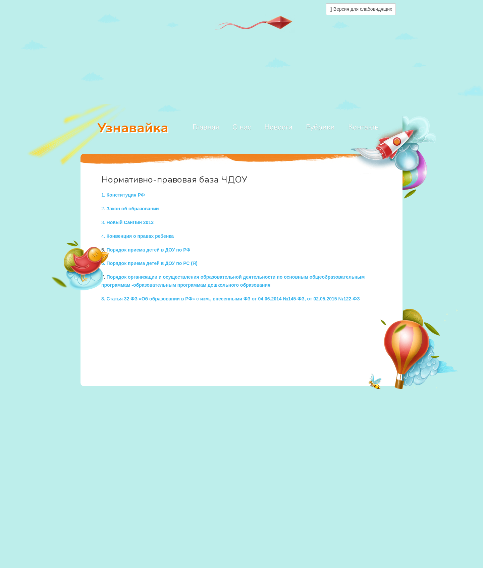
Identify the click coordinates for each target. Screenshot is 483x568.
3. (127, 222)
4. (137, 236)
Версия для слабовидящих (361, 9)
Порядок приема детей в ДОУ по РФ (149, 250)
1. (123, 195)
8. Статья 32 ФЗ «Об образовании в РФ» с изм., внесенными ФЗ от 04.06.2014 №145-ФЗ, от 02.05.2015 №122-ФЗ (230, 298)
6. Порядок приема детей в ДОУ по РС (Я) (149, 263)
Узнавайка (132, 128)
